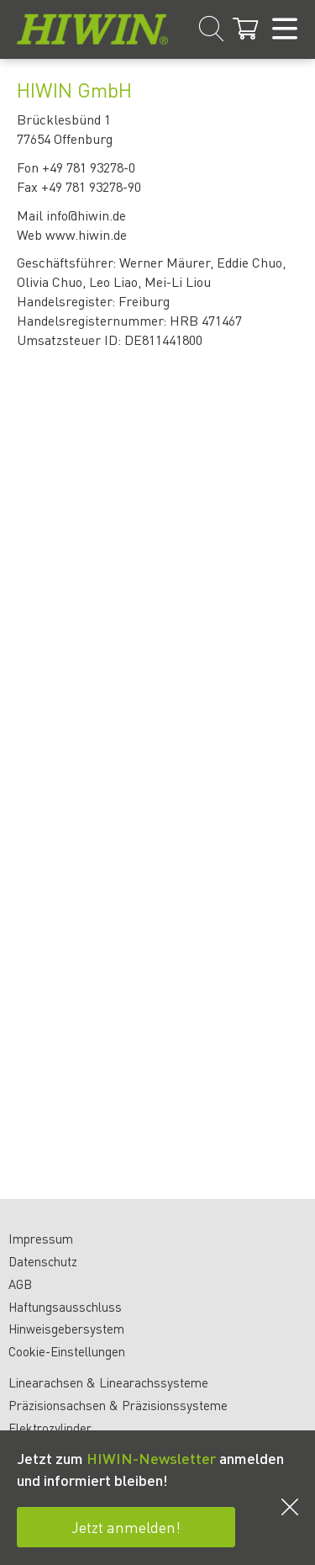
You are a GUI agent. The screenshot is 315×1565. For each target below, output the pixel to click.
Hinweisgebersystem (66, 1328)
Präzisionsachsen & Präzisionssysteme (118, 1405)
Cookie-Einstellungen (66, 1351)
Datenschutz (42, 1261)
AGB (20, 1284)
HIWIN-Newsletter (151, 1457)
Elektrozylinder (50, 1427)
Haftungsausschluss (65, 1306)
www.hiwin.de (86, 234)
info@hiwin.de (86, 215)
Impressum (40, 1238)
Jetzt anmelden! (126, 1526)
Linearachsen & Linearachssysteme (108, 1382)
